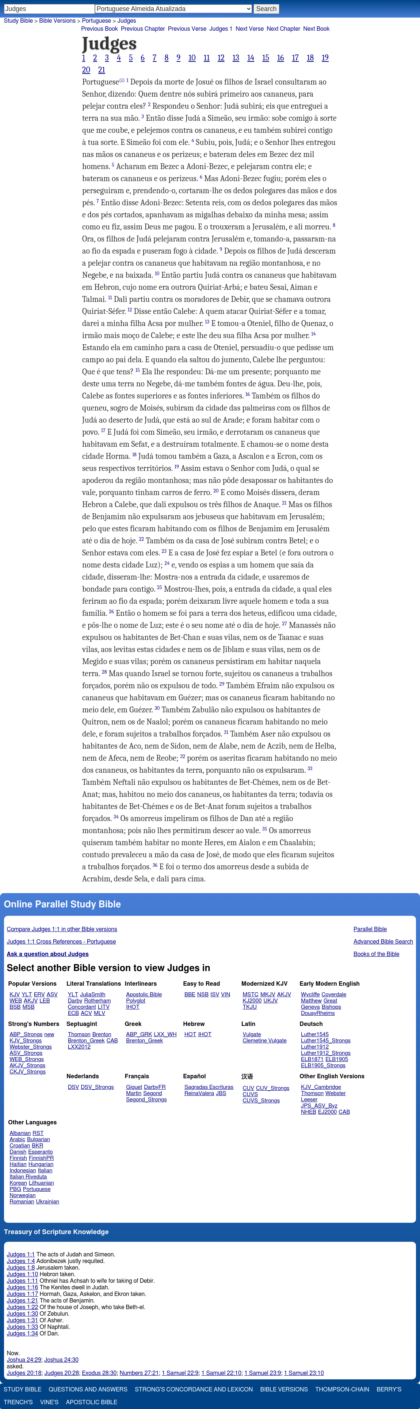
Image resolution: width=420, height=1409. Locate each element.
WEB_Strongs (26, 1059)
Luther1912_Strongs (326, 1053)
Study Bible (18, 21)
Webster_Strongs (30, 1047)
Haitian (18, 1164)
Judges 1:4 (21, 1261)
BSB (14, 1007)
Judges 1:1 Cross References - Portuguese (61, 942)
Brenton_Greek (86, 1040)
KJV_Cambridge (321, 1087)
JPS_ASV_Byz (319, 1106)
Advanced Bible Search (383, 942)
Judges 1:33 (22, 1327)
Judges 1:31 (22, 1320)
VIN (225, 994)
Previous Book (99, 29)
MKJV (267, 994)
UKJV (271, 1001)
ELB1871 (312, 1059)
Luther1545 (315, 1034)
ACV (86, 1013)
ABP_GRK (139, 1034)
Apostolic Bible (91, 1402)
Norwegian (22, 1195)
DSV (73, 1087)
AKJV (31, 1001)
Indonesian (22, 1170)
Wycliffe (310, 994)
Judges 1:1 (21, 1255)
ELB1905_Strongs (323, 1065)
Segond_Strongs (146, 1099)
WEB (15, 1001)
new (49, 1034)
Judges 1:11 (22, 1281)
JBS (221, 1093)
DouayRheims (318, 1013)
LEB (44, 1001)
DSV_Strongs (97, 1087)
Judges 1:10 (22, 1274)
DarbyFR (155, 1087)
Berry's (389, 1390)
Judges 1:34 (22, 1334)
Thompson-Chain (342, 1390)
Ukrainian (47, 1201)
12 (221, 58)
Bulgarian (38, 1139)
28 (104, 672)
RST (38, 1133)
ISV (214, 994)
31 (226, 732)
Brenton (101, 1034)
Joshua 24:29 (24, 1360)
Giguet (134, 1087)
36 (155, 865)
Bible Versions (57, 21)
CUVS (250, 1094)
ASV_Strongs (25, 1053)
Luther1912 (315, 1047)
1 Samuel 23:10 (304, 1373)
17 (295, 58)
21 (101, 70)
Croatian (19, 1145)
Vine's (49, 1402)
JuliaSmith (92, 994)
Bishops (331, 1007)
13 (236, 58)
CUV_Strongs (272, 1088)
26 (111, 611)
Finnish (18, 1158)
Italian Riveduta (28, 1177)
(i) (122, 80)
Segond (152, 1093)
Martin (133, 1093)
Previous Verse (187, 29)
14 (250, 58)
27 (284, 624)
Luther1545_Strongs (326, 1040)
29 (222, 684)
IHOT (133, 1007)
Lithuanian (41, 1183)
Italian (45, 1170)
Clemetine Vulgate (265, 1040)
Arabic (17, 1139)
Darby (75, 1001)
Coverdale (334, 994)
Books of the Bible (377, 954)
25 (159, 587)
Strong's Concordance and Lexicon (194, 1390)
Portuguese (96, 21)
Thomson (79, 1034)
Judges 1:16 (22, 1287)
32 (182, 756)
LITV (104, 1007)
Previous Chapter (143, 29)
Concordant (82, 1007)
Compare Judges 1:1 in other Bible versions (62, 929)
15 (265, 58)
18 (310, 58)
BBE (189, 994)
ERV (39, 994)
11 (207, 58)
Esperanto (40, 1152)
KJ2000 (252, 1001)
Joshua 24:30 (61, 1360)
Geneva (310, 1007)
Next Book (316, 29)
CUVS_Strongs (261, 1100)
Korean (18, 1183)
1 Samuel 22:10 (221, 1373)
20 (86, 70)
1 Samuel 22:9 (180, 1373)
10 (192, 58)
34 (116, 817)
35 (264, 829)
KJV (14, 994)
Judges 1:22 (22, 1307)
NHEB (308, 1112)
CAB (112, 1040)
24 (167, 563)
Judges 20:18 (24, 1373)
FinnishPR (41, 1158)
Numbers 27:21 (139, 1373)
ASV (52, 994)
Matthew (311, 1001)
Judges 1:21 (22, 1301)
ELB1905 (336, 1059)
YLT (27, 994)
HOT (190, 1034)
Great (330, 1001)
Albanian (20, 1133)
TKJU (250, 1007)
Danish (17, 1152)
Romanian (21, 1201)
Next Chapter (283, 29)
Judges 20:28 (61, 1373)
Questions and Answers (88, 1390)
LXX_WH (165, 1034)
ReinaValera (199, 1093)
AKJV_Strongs (27, 1065)
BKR (37, 1145)
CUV (249, 1088)
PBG (15, 1189)
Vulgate (252, 1034)
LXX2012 (79, 1047)
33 (310, 768)
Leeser (309, 1099)
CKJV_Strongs (27, 1072)
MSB (28, 1007)
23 (164, 551)
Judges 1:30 (22, 1314)
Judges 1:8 (21, 1268)
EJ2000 (327, 1112)
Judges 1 (221, 29)
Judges (127, 21)
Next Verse (250, 29)
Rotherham (97, 1001)
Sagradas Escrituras (208, 1087)
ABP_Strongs (25, 1034)
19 (325, 58)
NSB (203, 994)
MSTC (251, 994)
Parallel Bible (370, 929)
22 (141, 539)
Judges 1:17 (22, 1294)
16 (280, 58)
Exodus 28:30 (99, 1373)
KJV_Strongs (25, 1040)
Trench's (18, 1402)
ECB (73, 1013)
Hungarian (41, 1164)
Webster (335, 1093)
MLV (99, 1013)
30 (157, 708)
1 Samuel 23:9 (262, 1373)
